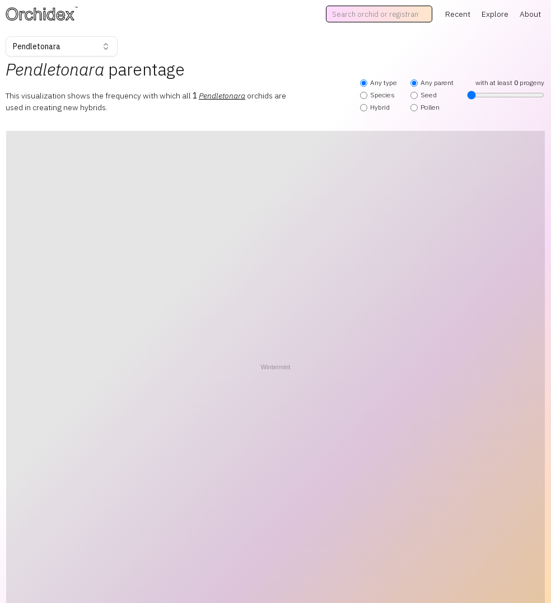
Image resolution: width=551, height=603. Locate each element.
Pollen (425, 107)
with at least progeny (505, 89)
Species (377, 95)
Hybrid (375, 107)
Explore (495, 14)
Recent (457, 14)
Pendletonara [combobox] (61, 46)
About (530, 14)
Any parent (432, 82)
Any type (378, 82)
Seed (423, 95)
